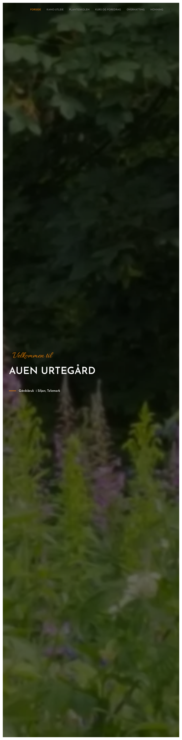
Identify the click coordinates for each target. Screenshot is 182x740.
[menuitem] (140, 10)
